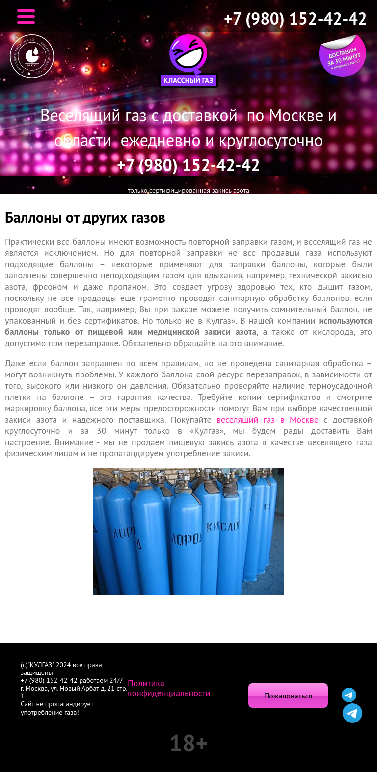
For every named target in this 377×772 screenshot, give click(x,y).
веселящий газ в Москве (267, 419)
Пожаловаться (288, 695)
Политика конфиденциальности (169, 688)
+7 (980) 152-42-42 (295, 18)
